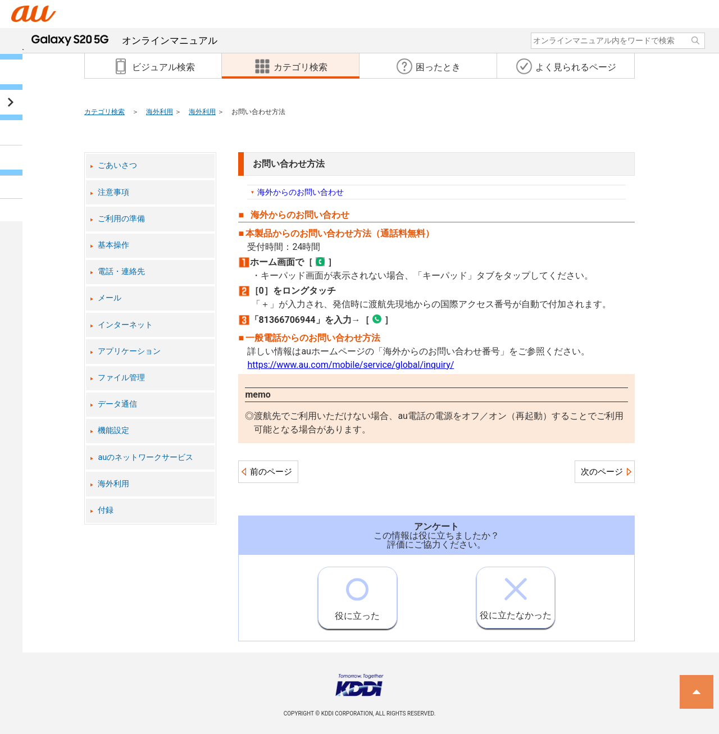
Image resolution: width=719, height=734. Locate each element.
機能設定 (113, 430)
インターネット (125, 325)
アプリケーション (129, 351)
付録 (105, 510)
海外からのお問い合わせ (300, 192)
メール (109, 298)
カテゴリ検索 (104, 112)
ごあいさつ (117, 165)
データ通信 (117, 404)
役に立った (357, 594)
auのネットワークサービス (145, 457)
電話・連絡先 (121, 271)
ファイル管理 (121, 377)
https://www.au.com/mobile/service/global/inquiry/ (350, 364)
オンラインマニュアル (124, 40)
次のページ (602, 472)
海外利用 (159, 112)
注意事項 (113, 192)
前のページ (271, 472)
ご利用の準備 (121, 219)
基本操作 (113, 245)
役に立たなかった (516, 594)
